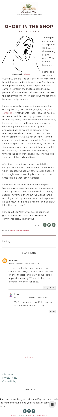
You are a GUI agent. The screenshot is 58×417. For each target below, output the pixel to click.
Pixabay (27, 74)
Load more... (29, 357)
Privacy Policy (9, 378)
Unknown (14, 260)
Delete (52, 288)
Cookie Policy (9, 381)
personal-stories (19, 230)
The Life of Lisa (22, 415)
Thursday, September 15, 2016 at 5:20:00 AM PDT (25, 264)
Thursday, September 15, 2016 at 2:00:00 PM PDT (31, 298)
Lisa (16, 294)
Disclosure (7, 374)
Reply (46, 288)
